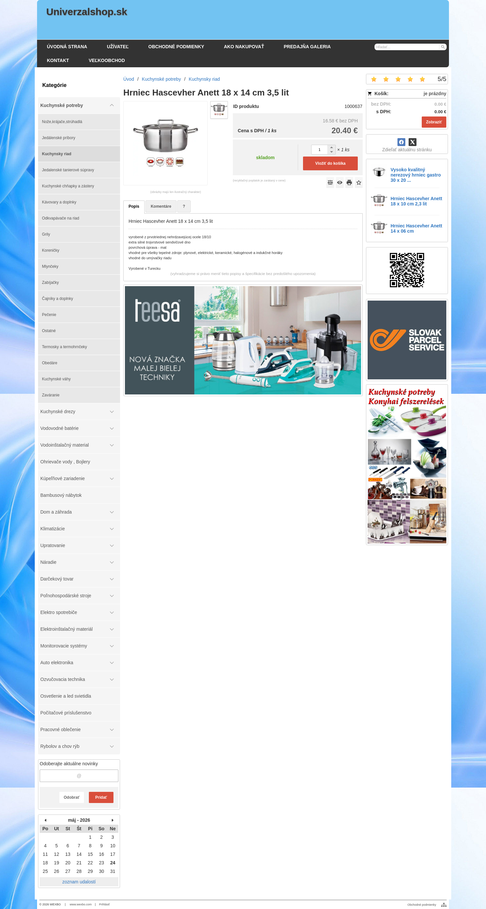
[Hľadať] (442, 46)
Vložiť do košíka (330, 163)
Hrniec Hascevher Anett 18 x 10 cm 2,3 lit (416, 201)
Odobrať (71, 797)
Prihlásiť (104, 904)
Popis (134, 206)
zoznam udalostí (79, 881)
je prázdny (435, 93)
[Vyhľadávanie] (411, 47)
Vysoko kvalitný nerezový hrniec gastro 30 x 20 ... (416, 175)
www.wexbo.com (81, 904)
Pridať (101, 797)
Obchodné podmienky (421, 904)
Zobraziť (434, 122)
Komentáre (161, 206)
